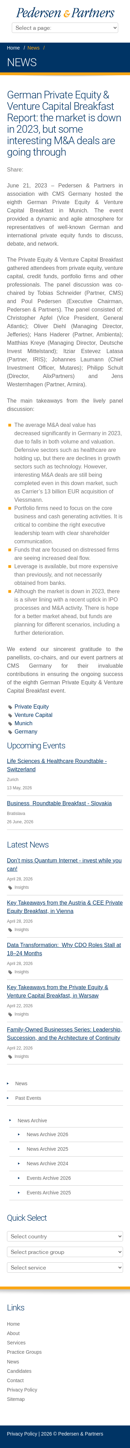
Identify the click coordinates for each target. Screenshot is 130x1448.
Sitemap (16, 1399)
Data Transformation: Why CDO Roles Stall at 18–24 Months (64, 949)
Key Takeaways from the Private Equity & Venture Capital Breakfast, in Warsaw (57, 991)
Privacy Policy (22, 1390)
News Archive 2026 (47, 1134)
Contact (15, 1380)
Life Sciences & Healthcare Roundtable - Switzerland (57, 765)
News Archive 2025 (47, 1149)
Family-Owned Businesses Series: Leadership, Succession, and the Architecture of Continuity (64, 1034)
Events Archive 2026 (49, 1178)
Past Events (28, 1098)
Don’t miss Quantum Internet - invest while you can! (64, 865)
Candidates (19, 1371)
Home (13, 48)
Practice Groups (24, 1352)
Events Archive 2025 (49, 1192)
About (13, 1333)
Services (16, 1342)
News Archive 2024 (47, 1163)
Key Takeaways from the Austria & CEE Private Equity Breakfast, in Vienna (65, 907)
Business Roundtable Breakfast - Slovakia (59, 803)
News (33, 48)
